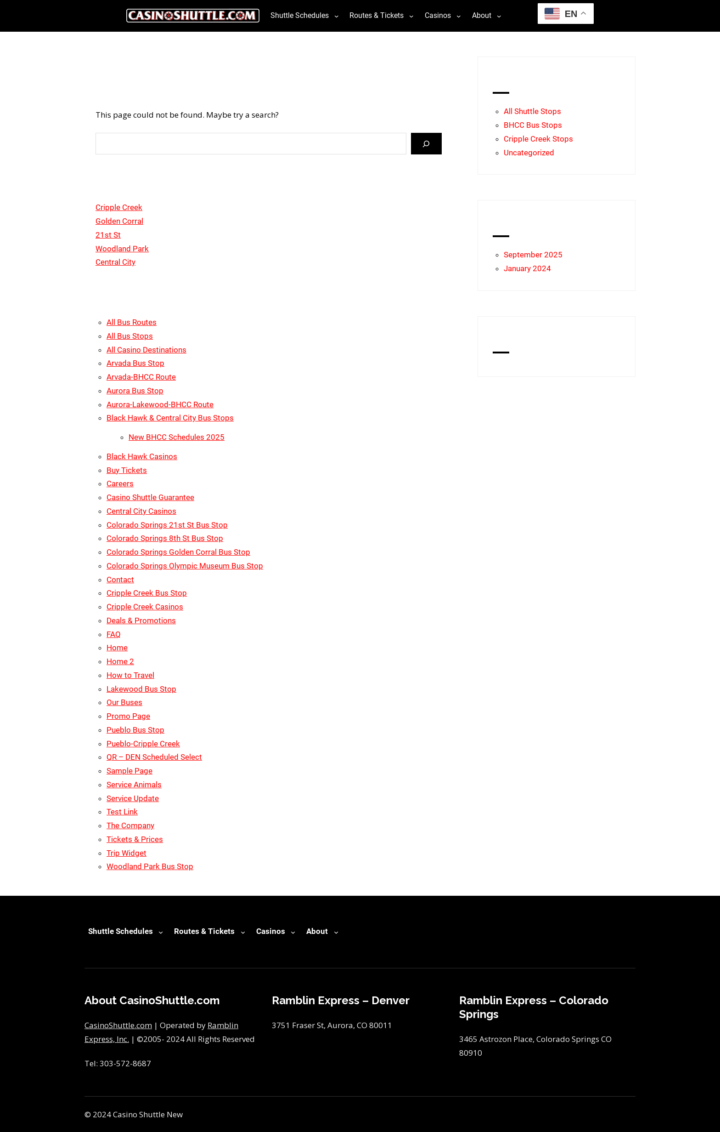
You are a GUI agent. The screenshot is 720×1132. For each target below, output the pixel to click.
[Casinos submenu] (458, 15)
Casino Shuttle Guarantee (150, 497)
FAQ (114, 634)
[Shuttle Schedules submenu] (336, 15)
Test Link (122, 811)
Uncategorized (529, 152)
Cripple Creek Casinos (145, 606)
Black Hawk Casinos (142, 456)
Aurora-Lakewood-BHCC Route (160, 404)
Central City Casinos (141, 511)
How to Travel (130, 675)
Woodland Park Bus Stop (150, 866)
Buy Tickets (127, 470)
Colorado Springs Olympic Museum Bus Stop (185, 565)
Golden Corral (119, 221)
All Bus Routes (132, 322)
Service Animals (134, 784)
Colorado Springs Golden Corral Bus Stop (178, 552)
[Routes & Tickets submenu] (411, 15)
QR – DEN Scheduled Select (154, 757)
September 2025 (533, 254)
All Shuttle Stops (532, 111)
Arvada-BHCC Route (141, 376)
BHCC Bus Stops (533, 125)
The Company (130, 825)
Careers (120, 483)
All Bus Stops (130, 336)
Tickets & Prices (135, 839)
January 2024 (527, 268)
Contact (120, 579)
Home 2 (120, 661)
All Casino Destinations (146, 349)
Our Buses (124, 702)
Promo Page (128, 716)
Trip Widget (126, 853)
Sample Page (129, 770)
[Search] (426, 143)
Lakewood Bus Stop (141, 689)
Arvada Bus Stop (135, 363)
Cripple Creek (119, 207)
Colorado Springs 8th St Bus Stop (165, 538)
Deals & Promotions (141, 620)
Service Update (133, 798)
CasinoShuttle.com (118, 1025)
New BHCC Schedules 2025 (177, 437)
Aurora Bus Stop (135, 390)
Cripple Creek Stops (538, 138)
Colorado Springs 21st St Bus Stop (167, 524)
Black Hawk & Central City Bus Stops (170, 417)
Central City (115, 262)
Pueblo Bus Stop (135, 729)
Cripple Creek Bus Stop (147, 592)
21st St (108, 234)
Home (117, 647)
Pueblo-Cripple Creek (143, 743)
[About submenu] (499, 15)
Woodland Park (122, 248)
